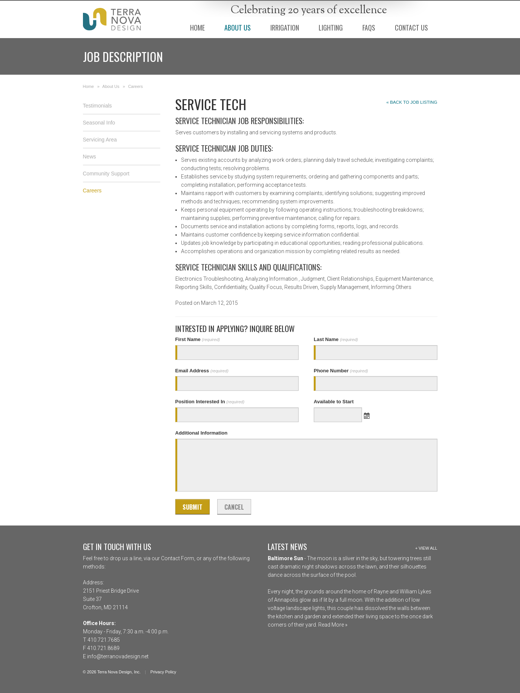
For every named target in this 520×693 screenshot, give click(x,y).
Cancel (234, 507)
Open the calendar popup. (367, 415)
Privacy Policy (163, 672)
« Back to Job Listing (412, 102)
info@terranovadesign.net (118, 656)
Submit (192, 507)
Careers (135, 86)
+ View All (426, 548)
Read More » (332, 625)
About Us (110, 86)
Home (88, 86)
